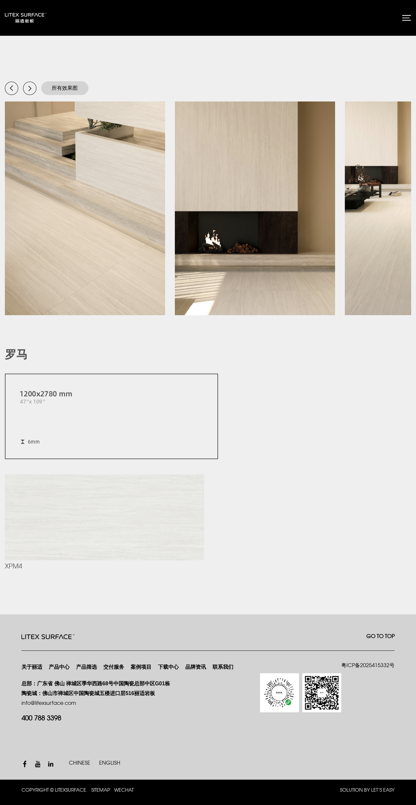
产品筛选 (86, 667)
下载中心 (168, 667)
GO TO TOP (380, 636)
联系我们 (223, 667)
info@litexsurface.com (48, 703)
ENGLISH (109, 763)
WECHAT (124, 790)
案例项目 (141, 667)
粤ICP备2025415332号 (368, 665)
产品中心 (59, 667)
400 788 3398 (41, 718)
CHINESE (79, 763)
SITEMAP (100, 790)
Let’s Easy (383, 790)
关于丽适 (31, 667)
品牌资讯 (195, 667)
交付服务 (113, 667)
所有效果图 (65, 88)
